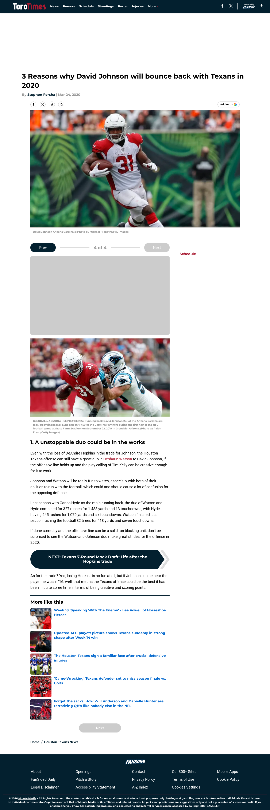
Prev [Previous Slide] (43, 247)
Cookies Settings (186, 787)
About (36, 771)
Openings (83, 771)
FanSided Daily (43, 779)
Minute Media (27, 798)
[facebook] (222, 6)
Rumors (69, 6)
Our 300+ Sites (184, 771)
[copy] (61, 104)
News (54, 6)
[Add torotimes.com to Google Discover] (228, 104)
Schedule (86, 6)
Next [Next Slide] (157, 247)
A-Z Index (140, 787)
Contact (138, 771)
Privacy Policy (143, 779)
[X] (231, 6)
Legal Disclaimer (45, 787)
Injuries (138, 6)
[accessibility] (261, 6)
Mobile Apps (227, 771)
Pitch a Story (86, 779)
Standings (106, 6)
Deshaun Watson (117, 459)
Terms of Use (183, 779)
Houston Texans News (61, 742)
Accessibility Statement (95, 787)
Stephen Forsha (41, 95)
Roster (123, 6)
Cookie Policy (228, 779)
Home (35, 742)
